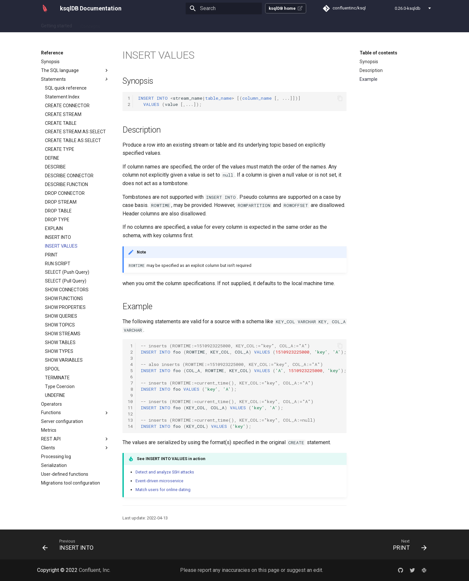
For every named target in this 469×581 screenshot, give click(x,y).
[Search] (224, 8)
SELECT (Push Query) (67, 272)
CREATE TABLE (61, 123)
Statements (75, 79)
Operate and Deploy (193, 24)
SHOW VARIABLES (64, 360)
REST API (75, 439)
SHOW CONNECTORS (67, 289)
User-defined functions (64, 474)
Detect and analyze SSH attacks (164, 472)
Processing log (56, 456)
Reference (233, 24)
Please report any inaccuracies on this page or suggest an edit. (251, 570)
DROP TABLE (58, 210)
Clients (75, 448)
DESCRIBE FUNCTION (66, 184)
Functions (75, 413)
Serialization (54, 465)
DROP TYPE (57, 219)
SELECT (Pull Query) (65, 280)
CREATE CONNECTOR (67, 105)
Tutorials (155, 24)
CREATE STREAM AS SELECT (75, 131)
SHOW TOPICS (60, 324)
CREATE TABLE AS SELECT (73, 140)
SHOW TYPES (59, 351)
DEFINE (52, 158)
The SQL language (75, 70)
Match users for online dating (163, 489)
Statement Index (62, 96)
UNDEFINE (55, 395)
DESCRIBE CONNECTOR (69, 175)
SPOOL (52, 368)
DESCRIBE (55, 166)
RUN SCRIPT (57, 263)
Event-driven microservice (159, 480)
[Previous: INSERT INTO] (70, 544)
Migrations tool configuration (70, 483)
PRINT (51, 254)
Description (371, 70)
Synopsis (50, 61)
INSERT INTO (58, 237)
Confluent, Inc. (94, 570)
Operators (51, 404)
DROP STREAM (61, 202)
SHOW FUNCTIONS (64, 298)
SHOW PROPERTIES (65, 307)
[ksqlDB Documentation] (44, 8)
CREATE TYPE (59, 149)
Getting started (56, 24)
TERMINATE (57, 377)
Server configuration (62, 421)
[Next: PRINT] (408, 544)
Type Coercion (60, 386)
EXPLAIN (54, 228)
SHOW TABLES (60, 342)
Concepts (90, 24)
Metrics (48, 430)
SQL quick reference (66, 88)
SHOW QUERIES (61, 316)
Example (368, 79)
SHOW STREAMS (62, 333)
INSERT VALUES (61, 246)
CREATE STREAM (63, 114)
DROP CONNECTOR (65, 193)
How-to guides (123, 24)
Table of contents (378, 52)
